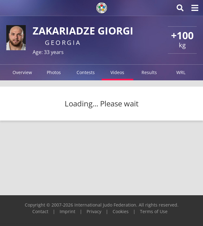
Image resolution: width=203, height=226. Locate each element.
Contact (40, 211)
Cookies (121, 211)
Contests (86, 72)
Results (149, 72)
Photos (54, 72)
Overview (22, 72)
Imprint (67, 211)
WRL (180, 72)
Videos (117, 72)
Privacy (94, 211)
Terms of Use (154, 211)
